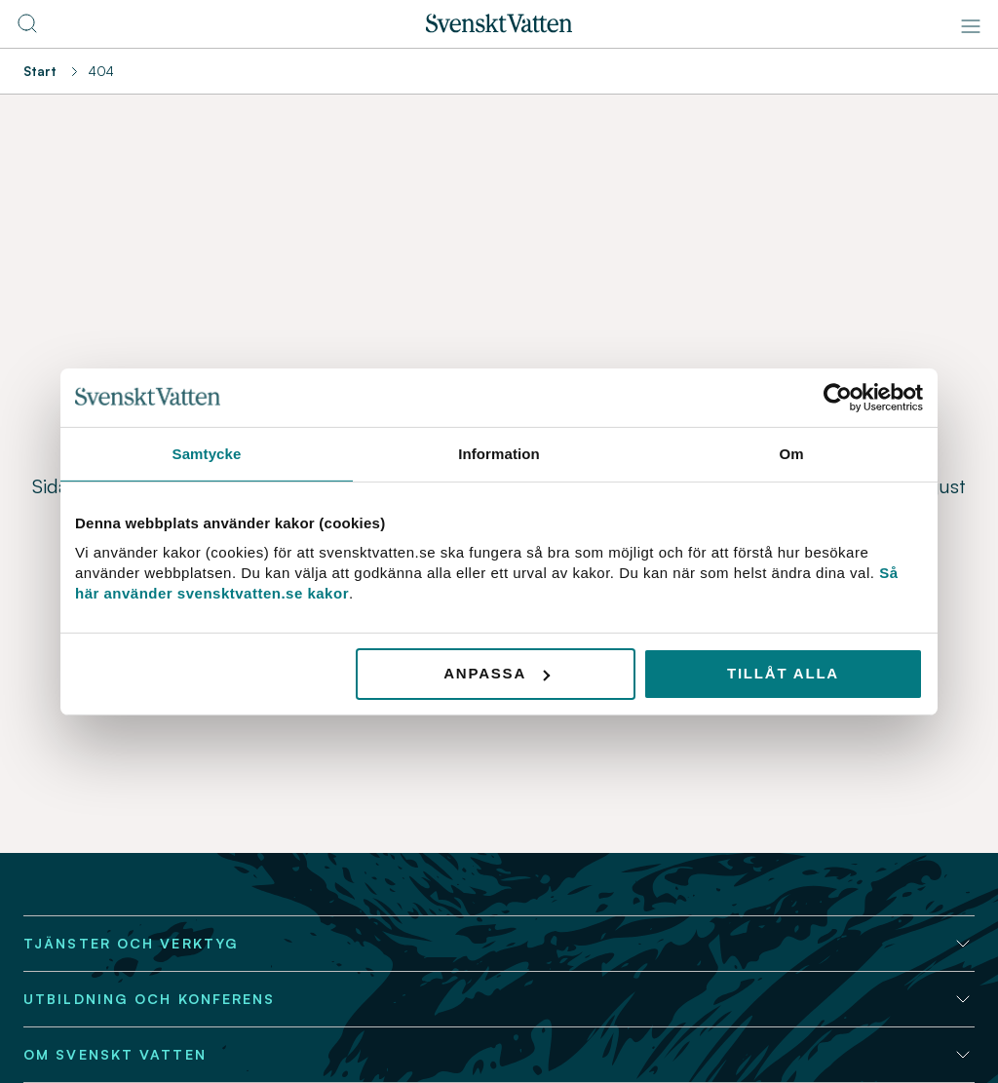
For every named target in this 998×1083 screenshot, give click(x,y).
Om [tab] (791, 453)
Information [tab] (499, 453)
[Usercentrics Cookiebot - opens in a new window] (837, 396)
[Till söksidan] (27, 29)
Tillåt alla (783, 673)
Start (40, 71)
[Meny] (970, 26)
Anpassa (496, 673)
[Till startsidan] (499, 27)
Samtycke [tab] (207, 453)
